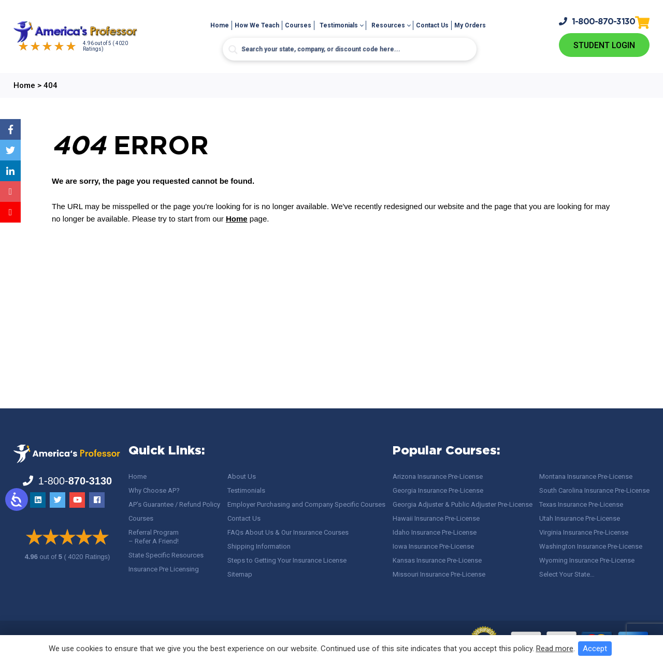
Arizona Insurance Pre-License (438, 476)
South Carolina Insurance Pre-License (594, 490)
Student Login (604, 45)
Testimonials (339, 25)
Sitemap (239, 574)
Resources (388, 25)
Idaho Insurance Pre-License (435, 532)
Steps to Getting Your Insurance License (287, 560)
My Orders (470, 25)
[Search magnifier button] (233, 49)
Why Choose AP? (154, 490)
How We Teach (257, 25)
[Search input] (350, 49)
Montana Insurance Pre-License (585, 476)
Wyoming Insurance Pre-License (587, 560)
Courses (298, 25)
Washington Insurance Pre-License (590, 546)
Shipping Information (259, 546)
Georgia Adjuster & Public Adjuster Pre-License (462, 504)
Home (219, 25)
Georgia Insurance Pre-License (438, 490)
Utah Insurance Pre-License (579, 518)
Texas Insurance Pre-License (581, 504)
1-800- (597, 21)
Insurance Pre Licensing (163, 569)
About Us (241, 476)
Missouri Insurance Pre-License (439, 574)
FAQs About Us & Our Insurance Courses (288, 532)
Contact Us (432, 25)
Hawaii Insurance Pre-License (436, 518)
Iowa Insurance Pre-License (433, 546)
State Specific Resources (166, 555)
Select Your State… (567, 574)
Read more (554, 648)
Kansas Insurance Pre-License (437, 560)
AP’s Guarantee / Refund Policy (174, 504)
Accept (595, 648)
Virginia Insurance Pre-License (583, 532)
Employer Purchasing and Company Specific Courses (306, 504)
